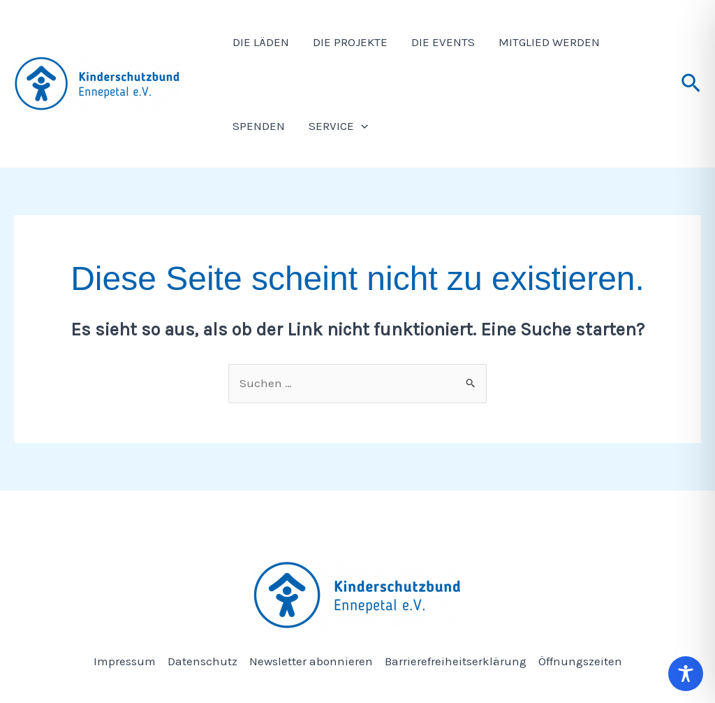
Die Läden (261, 42)
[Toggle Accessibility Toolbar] (686, 674)
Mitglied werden (549, 42)
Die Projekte (350, 42)
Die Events (443, 42)
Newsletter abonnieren (311, 661)
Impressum (125, 661)
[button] (691, 84)
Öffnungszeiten (580, 661)
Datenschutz (202, 661)
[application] (361, 126)
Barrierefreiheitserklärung (455, 661)
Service (338, 126)
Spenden (259, 126)
